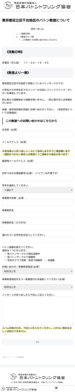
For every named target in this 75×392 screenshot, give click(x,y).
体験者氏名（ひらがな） (15, 223)
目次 (33, 29)
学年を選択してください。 (16, 186)
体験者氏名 (8, 211)
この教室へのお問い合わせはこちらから (39, 40)
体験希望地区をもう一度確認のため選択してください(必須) (33, 280)
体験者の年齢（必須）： (15, 198)
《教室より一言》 (26, 37)
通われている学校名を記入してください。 (24, 236)
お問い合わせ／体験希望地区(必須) (21, 267)
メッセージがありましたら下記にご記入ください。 (29, 295)
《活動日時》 (24, 34)
